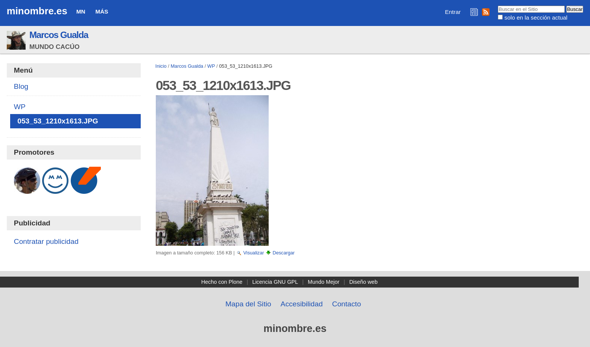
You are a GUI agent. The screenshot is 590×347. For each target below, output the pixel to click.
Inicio (161, 66)
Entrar (453, 12)
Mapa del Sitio (248, 304)
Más (101, 11)
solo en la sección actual (536, 17)
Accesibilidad (302, 304)
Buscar (497, 5)
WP (211, 66)
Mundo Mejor (323, 282)
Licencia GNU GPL (275, 282)
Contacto (346, 304)
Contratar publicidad (46, 241)
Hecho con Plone (222, 282)
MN (80, 11)
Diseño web (363, 282)
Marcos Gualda (58, 35)
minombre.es (37, 11)
